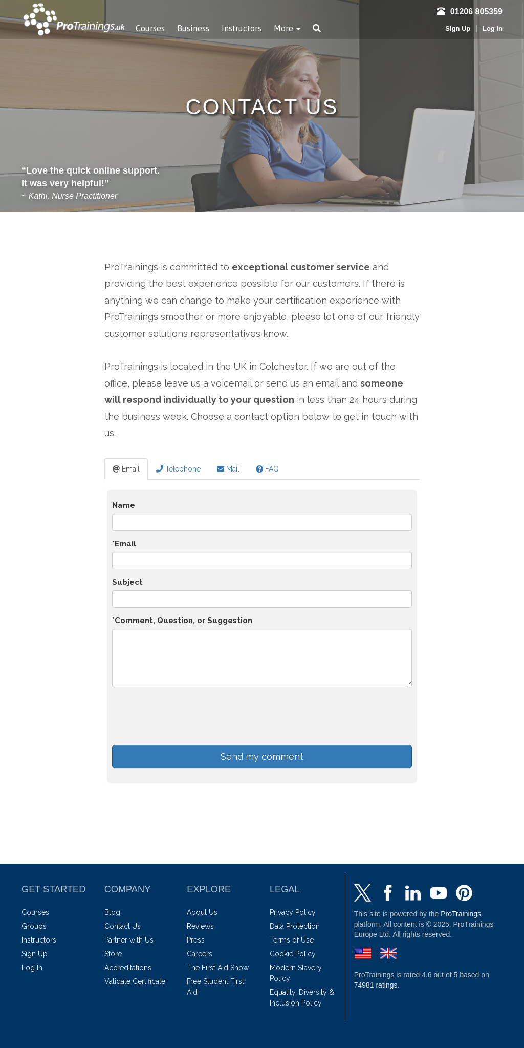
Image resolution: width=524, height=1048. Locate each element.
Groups (34, 926)
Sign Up (457, 28)
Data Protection (295, 926)
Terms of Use (292, 940)
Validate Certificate (134, 981)
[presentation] (190, 715)
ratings (376, 985)
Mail (228, 469)
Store (113, 954)
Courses (150, 28)
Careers (199, 954)
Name (123, 505)
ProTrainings (461, 914)
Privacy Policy (293, 912)
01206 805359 (470, 11)
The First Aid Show (218, 968)
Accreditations (127, 968)
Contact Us (122, 926)
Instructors (241, 28)
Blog (112, 912)
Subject (127, 582)
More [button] (287, 28)
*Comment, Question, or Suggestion (182, 620)
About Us (202, 912)
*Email (124, 543)
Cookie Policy (293, 954)
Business (193, 28)
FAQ (267, 469)
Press (196, 940)
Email (126, 469)
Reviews (200, 926)
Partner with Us (129, 940)
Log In (493, 28)
